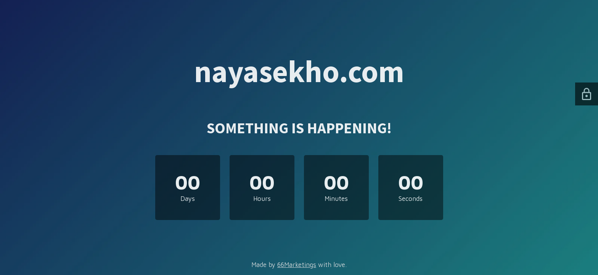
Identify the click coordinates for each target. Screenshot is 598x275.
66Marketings (296, 265)
